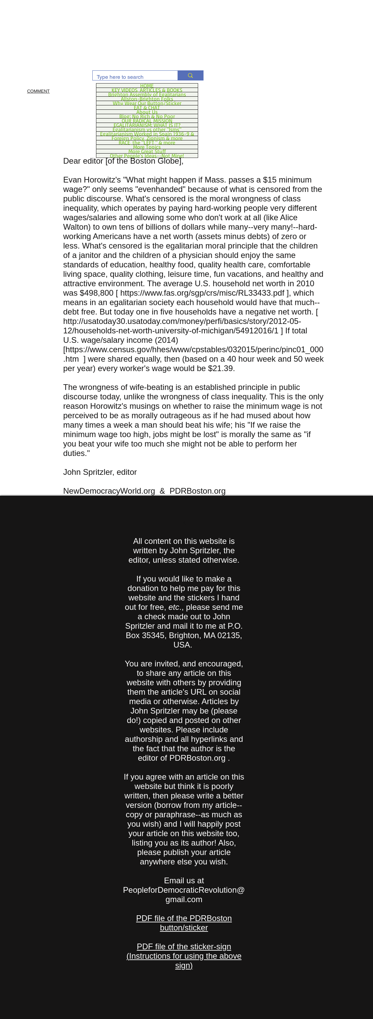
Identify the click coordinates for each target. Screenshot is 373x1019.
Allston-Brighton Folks (147, 99)
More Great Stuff (147, 151)
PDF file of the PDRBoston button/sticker (184, 923)
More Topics (147, 147)
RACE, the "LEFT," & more (147, 142)
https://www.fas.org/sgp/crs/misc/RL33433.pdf (202, 292)
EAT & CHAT (147, 107)
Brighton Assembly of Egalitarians (147, 94)
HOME (147, 86)
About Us (147, 112)
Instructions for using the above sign (185, 960)
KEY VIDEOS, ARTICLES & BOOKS (147, 90)
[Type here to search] (130, 77)
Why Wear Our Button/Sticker (147, 103)
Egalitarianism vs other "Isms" (147, 129)
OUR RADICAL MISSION (147, 121)
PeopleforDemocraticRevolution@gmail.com (184, 894)
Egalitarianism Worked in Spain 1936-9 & (147, 134)
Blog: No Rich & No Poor (147, 116)
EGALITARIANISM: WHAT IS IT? (147, 125)
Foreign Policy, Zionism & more (147, 138)
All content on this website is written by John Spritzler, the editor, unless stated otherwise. (184, 550)
